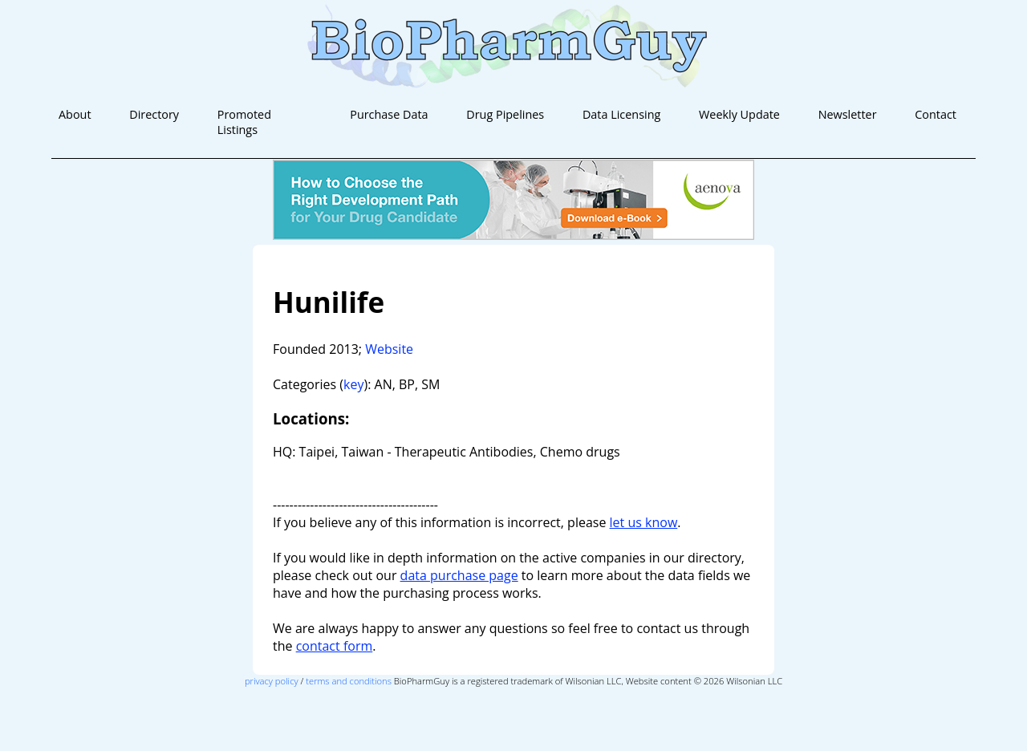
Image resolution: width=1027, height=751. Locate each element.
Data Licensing (621, 114)
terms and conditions (349, 681)
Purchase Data (389, 114)
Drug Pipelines (505, 114)
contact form (334, 646)
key (353, 384)
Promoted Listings (244, 122)
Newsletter (847, 114)
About (75, 114)
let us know (644, 522)
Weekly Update (739, 114)
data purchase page (459, 575)
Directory (154, 114)
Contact (935, 114)
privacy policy (271, 681)
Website (389, 349)
